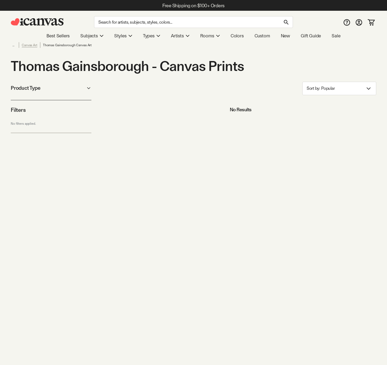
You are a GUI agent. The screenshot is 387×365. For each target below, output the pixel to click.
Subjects (91, 35)
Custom (262, 35)
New (285, 35)
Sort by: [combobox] (339, 88)
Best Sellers (58, 35)
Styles (123, 35)
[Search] (193, 22)
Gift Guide (311, 35)
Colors (237, 35)
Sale (336, 35)
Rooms (210, 35)
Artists (180, 35)
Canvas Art (29, 45)
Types (151, 35)
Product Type (51, 88)
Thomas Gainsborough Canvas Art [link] (67, 45)
